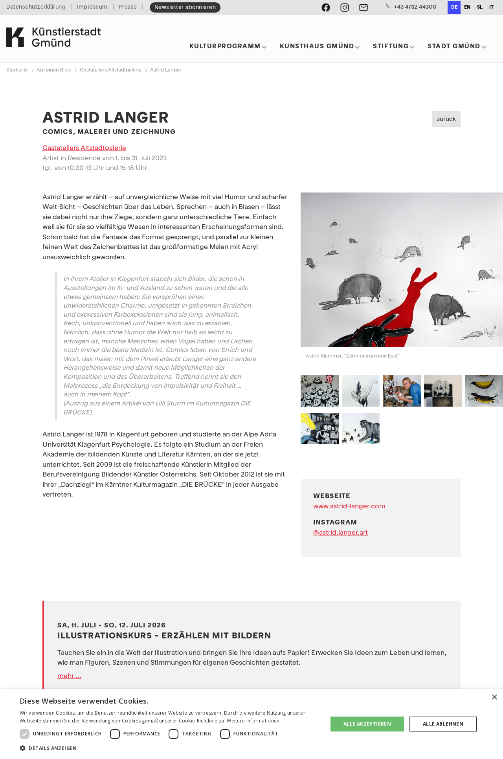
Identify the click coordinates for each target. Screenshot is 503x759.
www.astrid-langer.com (349, 506)
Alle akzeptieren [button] (367, 723)
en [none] (467, 7)
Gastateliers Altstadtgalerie (110, 70)
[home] (53, 39)
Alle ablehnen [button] (443, 723)
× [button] (494, 697)
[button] (228, 49)
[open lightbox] (402, 271)
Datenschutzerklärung (36, 7)
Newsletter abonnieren (185, 7)
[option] (467, 7)
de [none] (454, 7)
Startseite (17, 70)
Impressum (92, 7)
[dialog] (251, 724)
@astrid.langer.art (340, 533)
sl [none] (480, 7)
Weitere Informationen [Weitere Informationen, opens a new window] (253, 720)
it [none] (491, 7)
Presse (128, 7)
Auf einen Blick (54, 70)
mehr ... (69, 676)
